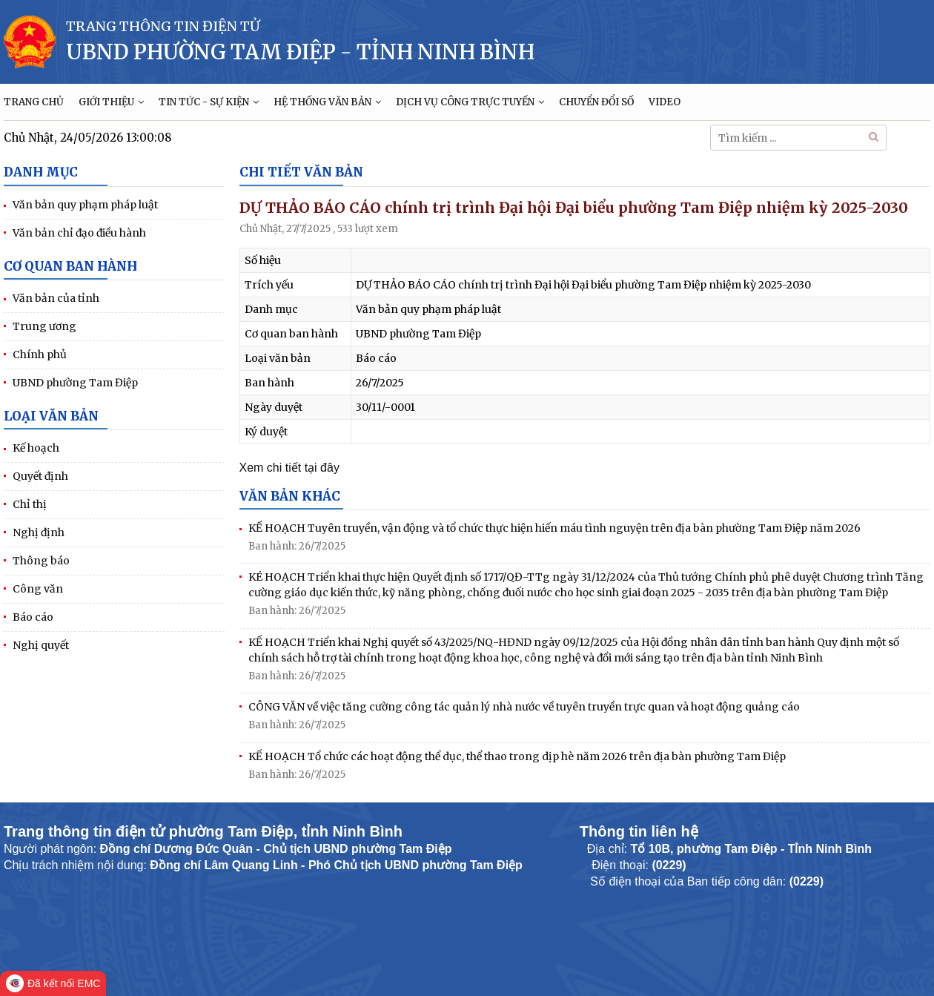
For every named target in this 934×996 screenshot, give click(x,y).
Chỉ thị (30, 504)
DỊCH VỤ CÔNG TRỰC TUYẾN (470, 102)
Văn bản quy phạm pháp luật (85, 204)
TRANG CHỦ (34, 102)
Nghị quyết (41, 645)
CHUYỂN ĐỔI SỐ (596, 102)
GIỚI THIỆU (111, 102)
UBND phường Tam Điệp (75, 382)
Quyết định (40, 476)
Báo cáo (33, 617)
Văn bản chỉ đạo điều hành (79, 233)
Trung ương (44, 326)
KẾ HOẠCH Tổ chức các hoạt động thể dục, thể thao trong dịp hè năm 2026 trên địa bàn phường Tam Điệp (517, 756)
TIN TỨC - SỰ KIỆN (209, 102)
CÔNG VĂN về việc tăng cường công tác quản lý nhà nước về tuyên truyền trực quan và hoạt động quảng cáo (524, 706)
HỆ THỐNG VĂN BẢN (327, 102)
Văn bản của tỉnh (56, 298)
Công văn (38, 589)
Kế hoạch (36, 448)
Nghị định (38, 532)
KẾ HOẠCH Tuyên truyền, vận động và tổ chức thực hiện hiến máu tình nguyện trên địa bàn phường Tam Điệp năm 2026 (554, 528)
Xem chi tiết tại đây (289, 467)
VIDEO (664, 102)
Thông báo (41, 560)
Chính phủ (40, 354)
